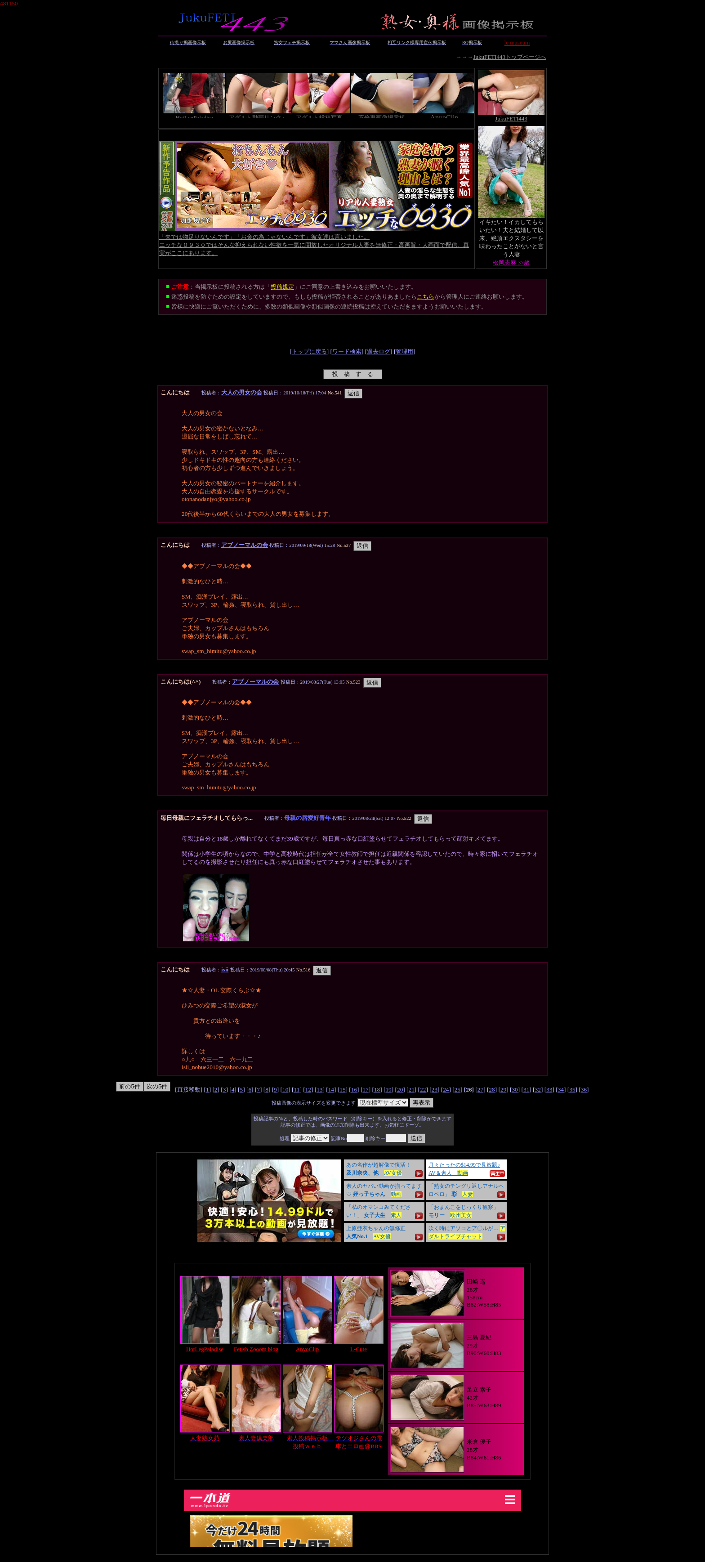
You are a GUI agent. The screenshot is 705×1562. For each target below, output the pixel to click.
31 (526, 1089)
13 (319, 1089)
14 (331, 1089)
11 (297, 1089)
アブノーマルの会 (244, 545)
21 (412, 1089)
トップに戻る (309, 351)
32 (538, 1089)
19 (388, 1089)
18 (377, 1089)
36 (584, 1089)
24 (446, 1089)
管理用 (404, 351)
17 (365, 1089)
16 (354, 1089)
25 (457, 1089)
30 (515, 1089)
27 (480, 1089)
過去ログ (378, 351)
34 (561, 1089)
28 (492, 1089)
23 (434, 1089)
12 (308, 1089)
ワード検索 (346, 351)
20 (400, 1089)
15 (342, 1089)
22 (423, 1089)
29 (503, 1089)
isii (224, 969)
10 (285, 1089)
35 (572, 1089)
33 (549, 1089)
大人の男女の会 (241, 392)
